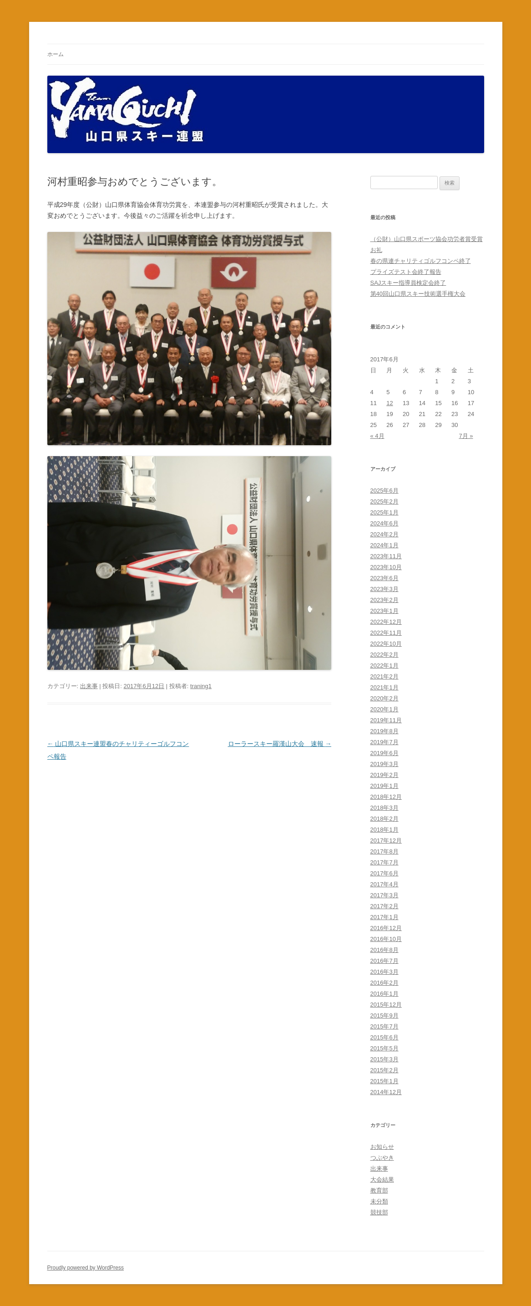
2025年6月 (384, 490)
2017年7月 (384, 862)
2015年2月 (384, 1070)
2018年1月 (384, 829)
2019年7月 (384, 742)
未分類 (379, 1201)
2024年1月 (384, 545)
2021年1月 (384, 687)
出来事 (89, 686)
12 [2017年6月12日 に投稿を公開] (389, 403)
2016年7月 (384, 960)
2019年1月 (384, 785)
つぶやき (382, 1157)
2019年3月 (384, 764)
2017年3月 (384, 895)
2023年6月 (384, 578)
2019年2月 (384, 774)
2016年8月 (384, 949)
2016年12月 (386, 928)
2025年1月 (384, 512)
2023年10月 (386, 567)
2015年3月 (384, 1059)
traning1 (201, 686)
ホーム (55, 54)
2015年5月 (384, 1048)
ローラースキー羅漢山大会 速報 (280, 743)
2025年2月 (384, 501)
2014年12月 (386, 1092)
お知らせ (382, 1146)
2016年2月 (384, 982)
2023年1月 (384, 610)
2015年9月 (384, 1015)
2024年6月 (384, 523)
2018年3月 (384, 807)
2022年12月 (386, 621)
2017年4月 (384, 884)
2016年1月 (384, 993)
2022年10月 (386, 643)
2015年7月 (384, 1026)
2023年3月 (384, 589)
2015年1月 (384, 1081)
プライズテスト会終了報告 (405, 271)
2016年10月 (386, 939)
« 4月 (377, 435)
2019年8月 (384, 731)
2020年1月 (384, 709)
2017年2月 (384, 906)
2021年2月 (384, 676)
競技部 (379, 1212)
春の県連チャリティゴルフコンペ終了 (420, 260)
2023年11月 (386, 556)
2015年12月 (386, 1004)
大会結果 (382, 1179)
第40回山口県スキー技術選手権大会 (417, 293)
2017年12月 (386, 840)
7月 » (466, 435)
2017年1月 (384, 917)
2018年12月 (386, 796)
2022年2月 (384, 654)
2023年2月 (384, 599)
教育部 (379, 1190)
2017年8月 (384, 851)
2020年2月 (384, 698)
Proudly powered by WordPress (85, 1268)
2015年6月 (384, 1037)
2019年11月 (386, 720)
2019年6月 (384, 753)
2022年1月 (384, 665)
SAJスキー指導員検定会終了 (408, 282)
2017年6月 (384, 873)
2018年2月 (384, 818)
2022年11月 (386, 632)
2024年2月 (384, 534)
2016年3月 (384, 971)
